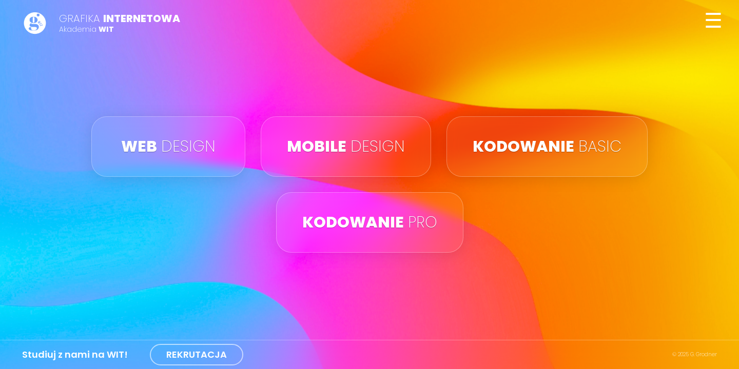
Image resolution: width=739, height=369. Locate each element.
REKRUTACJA (196, 354)
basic (547, 146)
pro (369, 222)
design (168, 146)
